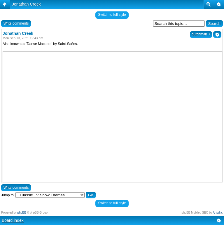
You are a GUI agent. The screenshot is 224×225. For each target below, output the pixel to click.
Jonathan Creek (26, 4)
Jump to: (8, 195)
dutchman (201, 34)
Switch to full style (112, 15)
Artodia (217, 212)
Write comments (16, 23)
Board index (13, 220)
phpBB (22, 212)
